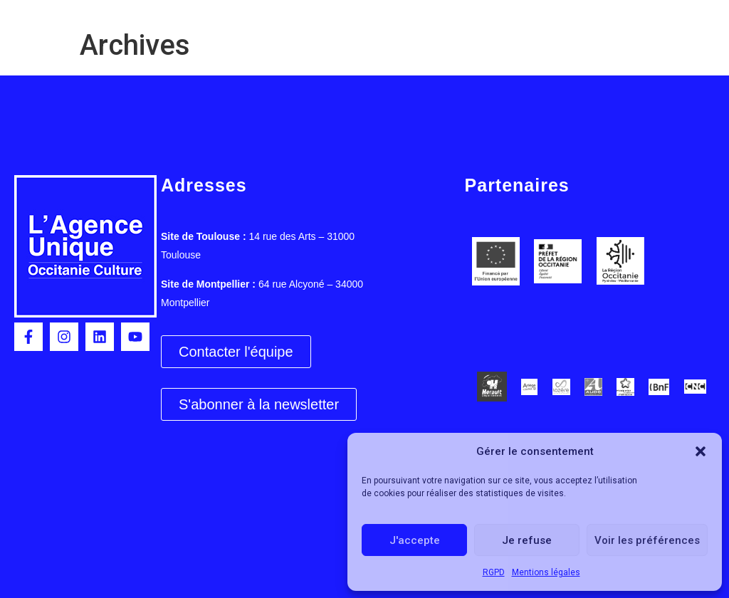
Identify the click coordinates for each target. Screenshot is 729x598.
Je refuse (527, 540)
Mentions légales (546, 572)
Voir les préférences (647, 540)
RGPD (494, 572)
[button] (700, 451)
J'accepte (414, 540)
